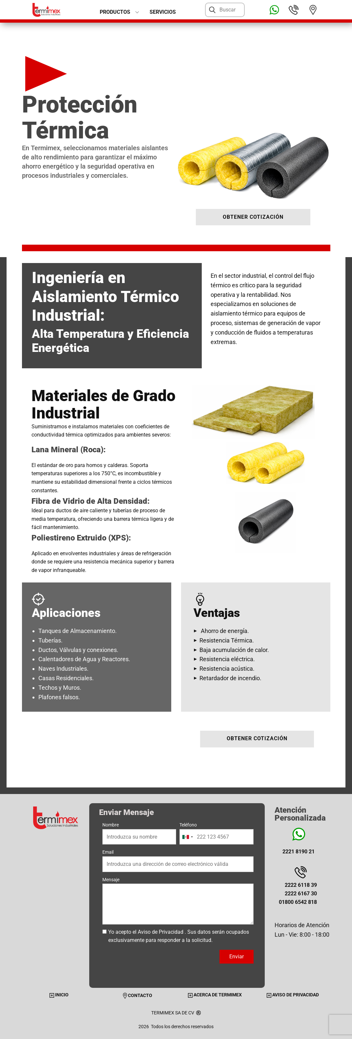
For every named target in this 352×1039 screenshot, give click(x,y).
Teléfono (188, 824)
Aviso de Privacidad (160, 932)
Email (108, 852)
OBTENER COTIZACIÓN (253, 217)
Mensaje (110, 879)
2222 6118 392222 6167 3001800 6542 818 (298, 893)
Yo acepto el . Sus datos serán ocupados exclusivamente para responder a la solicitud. (178, 936)
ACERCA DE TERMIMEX (215, 994)
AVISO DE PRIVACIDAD (293, 994)
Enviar (236, 956)
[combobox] (187, 837)
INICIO (59, 994)
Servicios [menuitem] (163, 12)
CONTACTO (137, 995)
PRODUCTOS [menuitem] (115, 12)
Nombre (110, 824)
